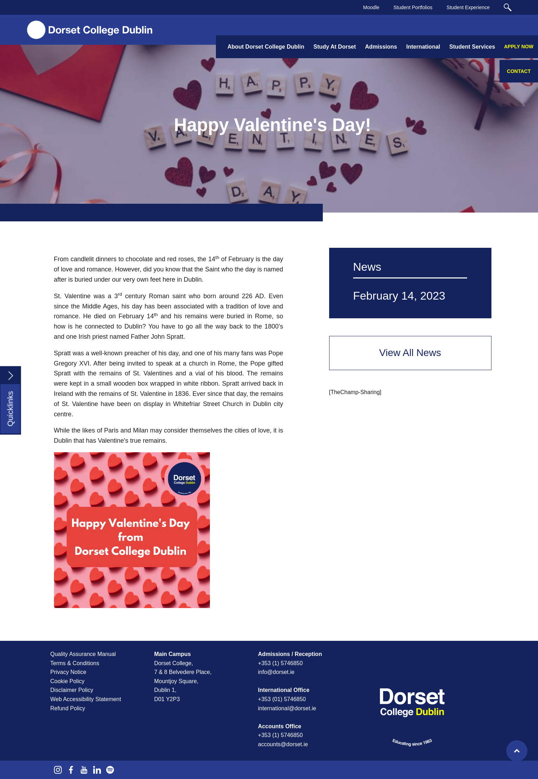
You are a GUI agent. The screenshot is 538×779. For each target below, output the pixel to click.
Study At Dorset (334, 47)
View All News (410, 352)
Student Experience (468, 7)
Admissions (381, 47)
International (423, 47)
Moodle (371, 7)
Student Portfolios (413, 7)
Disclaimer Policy (71, 690)
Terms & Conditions (74, 663)
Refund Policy (67, 708)
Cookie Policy (67, 681)
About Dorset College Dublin (266, 47)
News (367, 266)
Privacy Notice (68, 672)
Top (516, 750)
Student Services (472, 47)
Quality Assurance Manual (83, 654)
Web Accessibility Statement (85, 699)
